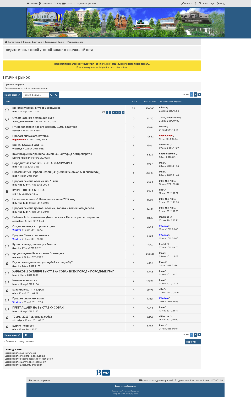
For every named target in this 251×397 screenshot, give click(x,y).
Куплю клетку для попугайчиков (34, 244)
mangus (16, 257)
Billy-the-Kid (19, 184)
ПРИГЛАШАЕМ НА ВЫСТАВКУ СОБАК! (38, 307)
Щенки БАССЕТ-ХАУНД (27, 144)
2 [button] (195, 94)
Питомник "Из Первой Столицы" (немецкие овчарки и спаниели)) (56, 172)
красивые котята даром (28, 289)
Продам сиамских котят (28, 298)
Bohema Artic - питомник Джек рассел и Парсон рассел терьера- (55, 217)
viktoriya (17, 148)
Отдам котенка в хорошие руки (33, 117)
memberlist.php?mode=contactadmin (109, 67)
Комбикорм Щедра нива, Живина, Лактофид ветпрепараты (52, 154)
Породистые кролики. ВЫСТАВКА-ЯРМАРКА (42, 163)
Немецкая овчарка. (25, 280)
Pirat (162, 262)
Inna (14, 111)
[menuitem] (45, 3)
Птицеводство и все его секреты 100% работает (44, 126)
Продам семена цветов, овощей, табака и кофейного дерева (53, 208)
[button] (199, 94)
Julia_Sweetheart (22, 121)
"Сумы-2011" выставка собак (32, 316)
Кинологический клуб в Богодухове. (36, 107)
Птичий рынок (16, 77)
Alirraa (163, 107)
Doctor (16, 130)
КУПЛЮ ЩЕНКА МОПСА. (28, 190)
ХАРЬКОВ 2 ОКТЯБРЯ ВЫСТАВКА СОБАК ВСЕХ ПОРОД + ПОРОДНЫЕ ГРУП (63, 271)
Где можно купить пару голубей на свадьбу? (42, 262)
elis (14, 194)
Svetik (16, 248)
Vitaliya (16, 230)
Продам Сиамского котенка (30, 235)
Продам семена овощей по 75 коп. (35, 181)
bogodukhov (19, 139)
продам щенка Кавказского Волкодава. (38, 253)
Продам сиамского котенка (30, 136)
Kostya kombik (20, 157)
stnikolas (17, 221)
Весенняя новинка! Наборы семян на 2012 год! (43, 199)
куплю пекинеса (23, 325)
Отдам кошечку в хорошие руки (33, 226)
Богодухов (126, 391)
